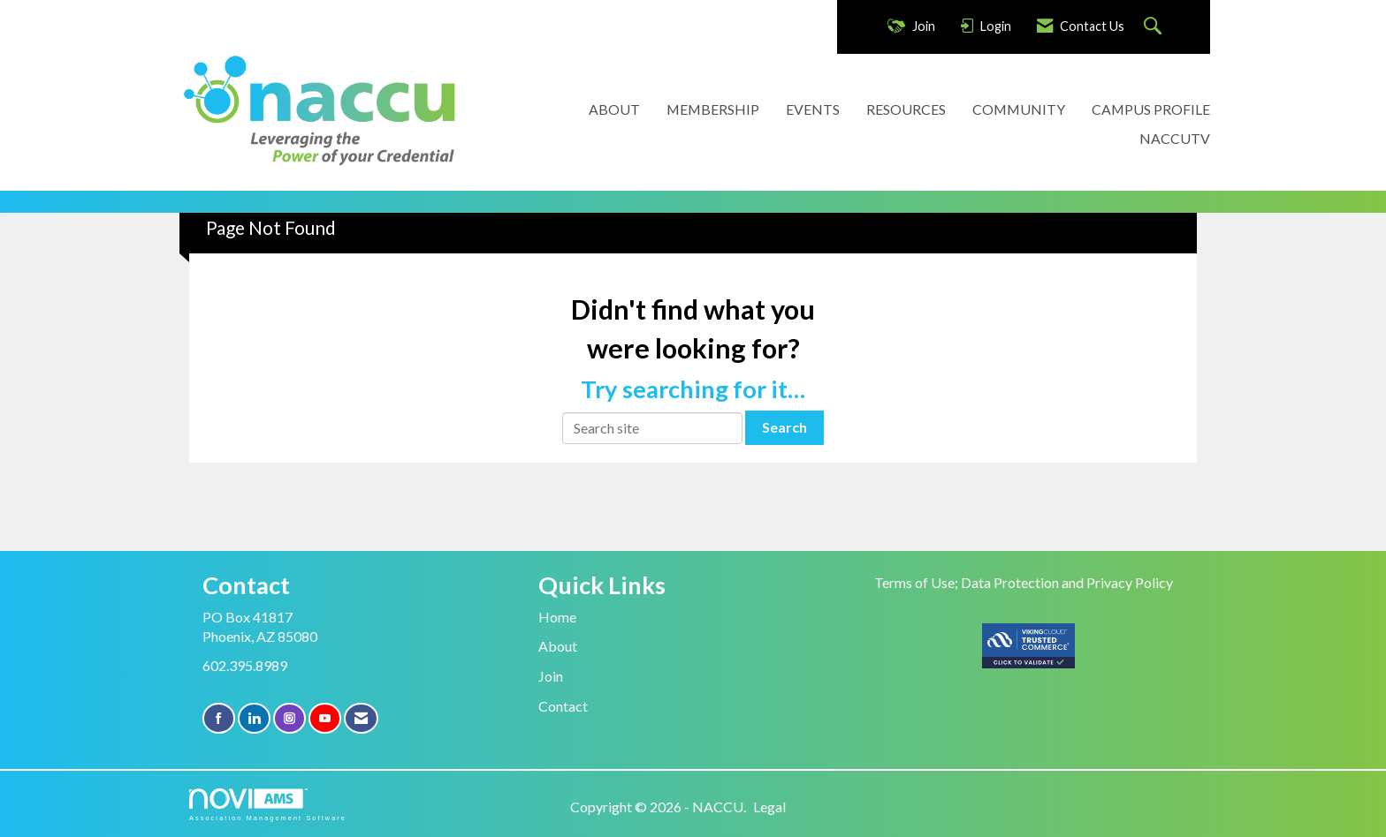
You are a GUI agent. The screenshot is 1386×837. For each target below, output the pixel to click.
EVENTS (813, 109)
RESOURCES (906, 109)
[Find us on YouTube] (324, 718)
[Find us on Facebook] (218, 718)
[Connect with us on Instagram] (289, 718)
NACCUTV (1174, 138)
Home (557, 616)
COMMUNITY (1018, 109)
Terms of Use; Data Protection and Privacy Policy (1023, 582)
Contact (563, 706)
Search (784, 426)
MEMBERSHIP (712, 109)
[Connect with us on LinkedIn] (254, 718)
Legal (769, 806)
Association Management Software (267, 804)
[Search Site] (1155, 27)
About (557, 645)
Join (550, 675)
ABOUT (614, 109)
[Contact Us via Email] (361, 718)
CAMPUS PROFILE (1151, 109)
